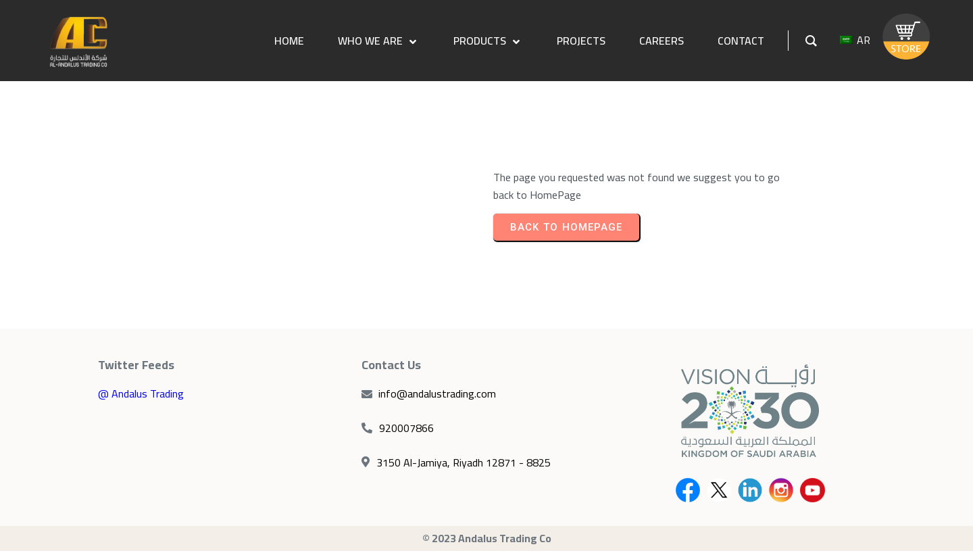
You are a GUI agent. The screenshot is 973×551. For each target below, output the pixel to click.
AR (855, 40)
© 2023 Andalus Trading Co (486, 538)
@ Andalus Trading (141, 393)
